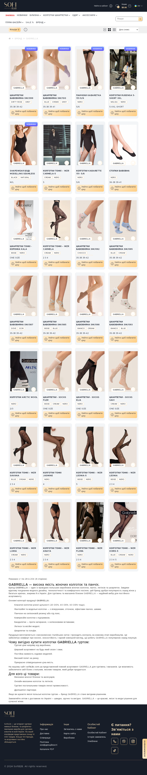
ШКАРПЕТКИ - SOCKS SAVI (121, 398)
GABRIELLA (32, 39)
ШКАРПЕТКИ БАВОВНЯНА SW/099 (21, 96)
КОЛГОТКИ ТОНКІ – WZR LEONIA (122, 474)
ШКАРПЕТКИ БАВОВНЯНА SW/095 (121, 247)
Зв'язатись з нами (73, 729)
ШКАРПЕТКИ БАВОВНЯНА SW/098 (87, 323)
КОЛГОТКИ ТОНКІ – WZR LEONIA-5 (89, 474)
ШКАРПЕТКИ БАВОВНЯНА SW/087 (21, 323)
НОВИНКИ (22, 15)
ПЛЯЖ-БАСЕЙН (14, 22)
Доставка (44, 734)
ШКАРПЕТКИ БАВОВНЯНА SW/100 (54, 96)
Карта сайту (70, 734)
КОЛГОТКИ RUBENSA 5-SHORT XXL (122, 96)
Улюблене (93, 741)
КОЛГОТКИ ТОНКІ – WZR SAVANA (23, 474)
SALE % (30, 22)
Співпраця (45, 738)
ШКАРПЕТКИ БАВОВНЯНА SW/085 (54, 323)
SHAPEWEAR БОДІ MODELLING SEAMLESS (22, 172)
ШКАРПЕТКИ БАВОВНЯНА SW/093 (121, 323)
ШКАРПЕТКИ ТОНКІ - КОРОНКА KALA (21, 247)
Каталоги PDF (47, 749)
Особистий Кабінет (97, 733)
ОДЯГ (76, 15)
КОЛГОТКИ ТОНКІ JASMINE (52, 474)
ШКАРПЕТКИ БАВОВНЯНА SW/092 (87, 247)
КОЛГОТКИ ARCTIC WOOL (24, 397)
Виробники (69, 738)
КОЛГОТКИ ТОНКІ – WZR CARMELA (56, 247)
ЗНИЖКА (10, 15)
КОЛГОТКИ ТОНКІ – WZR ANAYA (56, 549)
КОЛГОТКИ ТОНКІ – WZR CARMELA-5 (56, 172)
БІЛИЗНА (35, 15)
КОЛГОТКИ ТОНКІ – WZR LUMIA (23, 549)
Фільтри (15, 30)
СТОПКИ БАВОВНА (119, 171)
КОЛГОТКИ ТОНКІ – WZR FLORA (89, 549)
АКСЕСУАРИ (89, 15)
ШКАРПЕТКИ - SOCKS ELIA (87, 398)
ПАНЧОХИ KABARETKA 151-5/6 (88, 96)
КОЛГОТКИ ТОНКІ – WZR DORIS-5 (122, 549)
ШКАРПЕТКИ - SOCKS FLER (54, 398)
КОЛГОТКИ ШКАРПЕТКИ (56, 15)
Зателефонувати (145, 748)
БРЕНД (40, 22)
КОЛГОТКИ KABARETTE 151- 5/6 (89, 172)
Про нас (44, 729)
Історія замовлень (97, 737)
